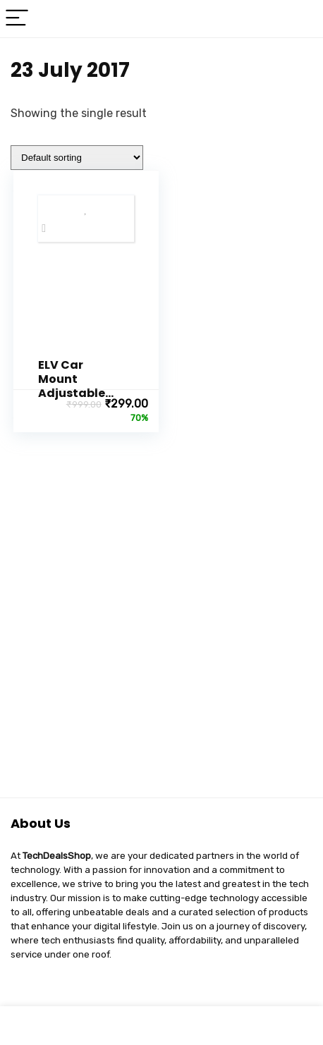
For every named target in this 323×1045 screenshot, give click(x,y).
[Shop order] (77, 157)
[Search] (301, 18)
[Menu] (17, 18)
